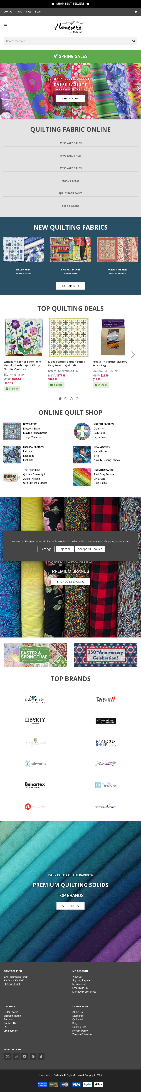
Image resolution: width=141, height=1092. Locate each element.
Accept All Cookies (90, 549)
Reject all (65, 549)
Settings (46, 549)
